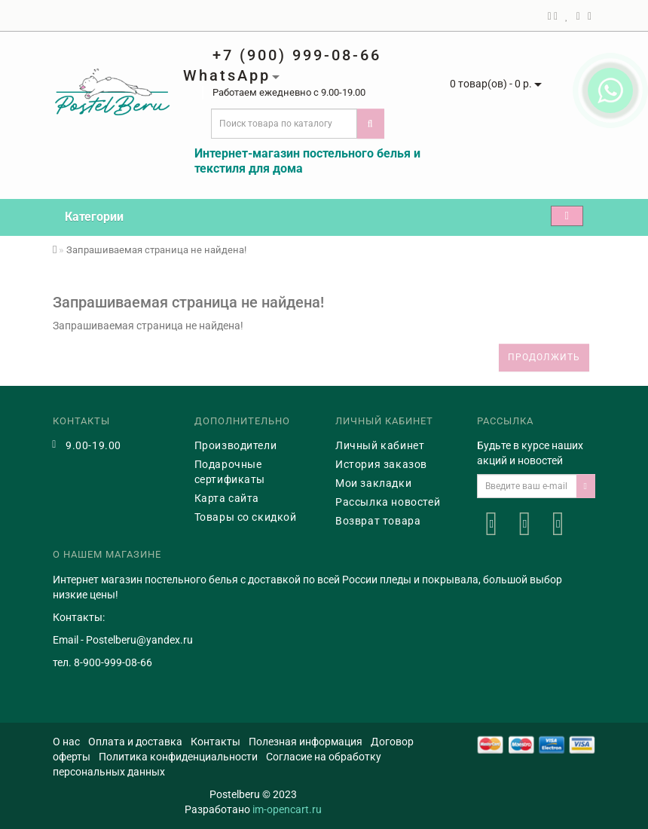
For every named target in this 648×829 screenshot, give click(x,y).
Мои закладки (373, 483)
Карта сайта (227, 498)
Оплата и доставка (135, 742)
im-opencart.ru (287, 809)
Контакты (215, 742)
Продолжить (544, 357)
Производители (235, 445)
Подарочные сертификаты (230, 471)
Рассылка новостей (387, 502)
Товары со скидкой (245, 517)
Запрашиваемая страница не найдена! (156, 249)
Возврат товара (377, 521)
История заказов (381, 464)
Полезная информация (305, 742)
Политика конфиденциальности (178, 757)
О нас (66, 742)
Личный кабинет (379, 445)
